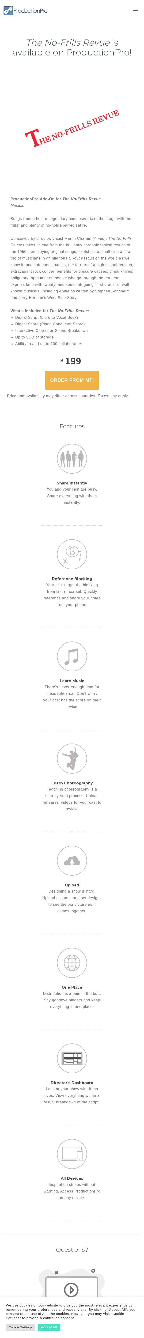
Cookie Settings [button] (21, 1327)
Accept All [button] (49, 1327)
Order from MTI (72, 380)
